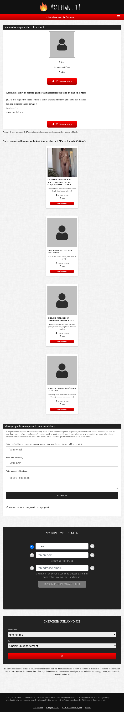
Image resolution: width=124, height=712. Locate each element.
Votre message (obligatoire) (16, 471)
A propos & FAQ (52, 707)
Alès (63, 72)
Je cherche (12, 629)
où (9, 641)
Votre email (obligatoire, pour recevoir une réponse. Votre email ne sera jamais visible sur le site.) (44, 444)
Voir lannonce (62, 203)
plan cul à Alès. (72, 132)
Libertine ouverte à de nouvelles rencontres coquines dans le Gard (59, 182)
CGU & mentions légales (72, 707)
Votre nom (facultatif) (14, 457)
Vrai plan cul (38, 707)
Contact (88, 707)
